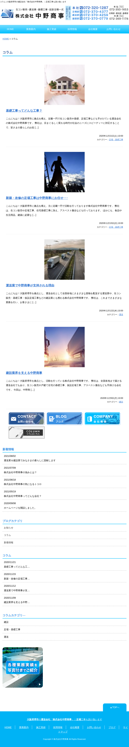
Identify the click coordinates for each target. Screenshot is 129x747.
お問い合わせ (113, 29)
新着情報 (8, 542)
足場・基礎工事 (116, 139)
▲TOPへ (114, 707)
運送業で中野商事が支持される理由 (30, 285)
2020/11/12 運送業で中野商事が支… (17, 588)
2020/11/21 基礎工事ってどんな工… (17, 564)
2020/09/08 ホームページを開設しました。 (20, 505)
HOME (10, 29)
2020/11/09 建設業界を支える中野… (17, 600)
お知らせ (8, 527)
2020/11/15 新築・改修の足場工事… (17, 576)
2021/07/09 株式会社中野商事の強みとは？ (20, 470)
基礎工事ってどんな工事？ (24, 110)
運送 (121, 314)
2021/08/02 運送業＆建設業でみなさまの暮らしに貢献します (30, 458)
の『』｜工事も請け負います (64, 719)
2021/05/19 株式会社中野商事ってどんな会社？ (22, 493)
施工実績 (51, 29)
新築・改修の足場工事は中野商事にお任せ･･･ (37, 198)
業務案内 (31, 29)
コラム (7, 535)
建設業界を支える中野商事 (24, 373)
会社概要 (93, 29)
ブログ (112, 727)
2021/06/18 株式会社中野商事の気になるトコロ (22, 482)
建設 (121, 402)
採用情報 (72, 29)
